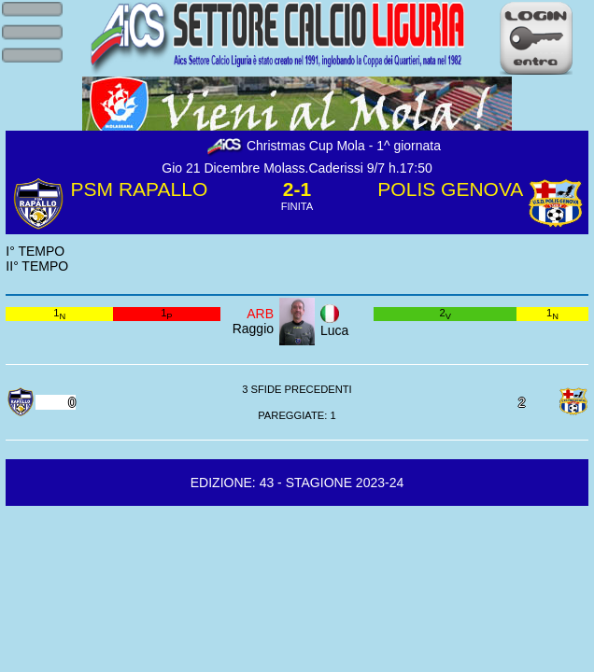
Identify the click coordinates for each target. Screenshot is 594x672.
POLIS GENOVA (450, 189)
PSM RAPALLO (139, 189)
